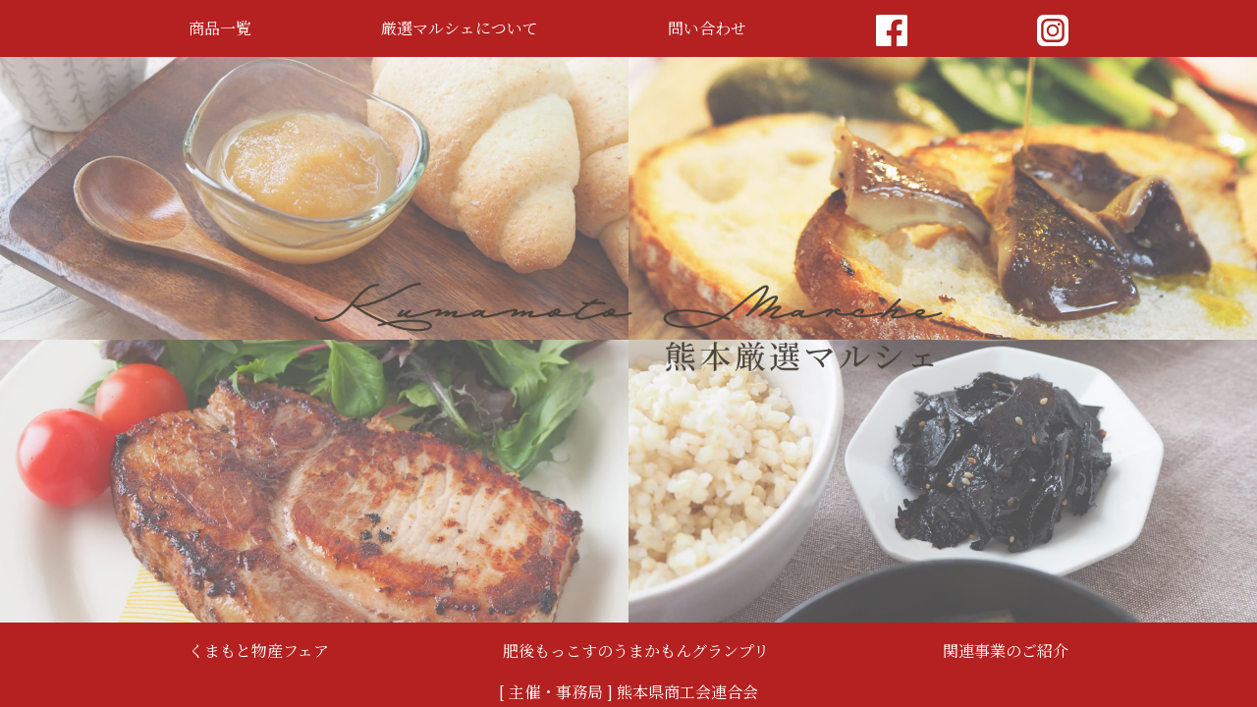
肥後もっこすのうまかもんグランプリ (636, 650)
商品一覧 (220, 28)
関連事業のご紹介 (1005, 650)
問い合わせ (707, 28)
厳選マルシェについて (459, 28)
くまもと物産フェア (259, 650)
